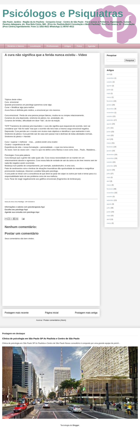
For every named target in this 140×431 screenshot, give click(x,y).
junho (109, 90)
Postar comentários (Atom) (54, 320)
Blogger (76, 425)
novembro (110, 78)
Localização (35, 46)
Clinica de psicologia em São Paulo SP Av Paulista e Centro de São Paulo (40, 338)
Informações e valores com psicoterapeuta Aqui (25, 207)
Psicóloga (21, 201)
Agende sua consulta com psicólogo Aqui (22, 212)
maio (108, 93)
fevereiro (110, 101)
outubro (109, 82)
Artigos (67, 46)
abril (108, 74)
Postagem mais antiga (86, 312)
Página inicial (51, 312)
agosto (109, 86)
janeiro (109, 105)
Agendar (92, 46)
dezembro (110, 109)
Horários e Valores (16, 46)
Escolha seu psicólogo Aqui (16, 209)
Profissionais (52, 46)
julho (108, 128)
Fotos (79, 46)
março (109, 97)
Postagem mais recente (17, 312)
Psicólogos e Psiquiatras (62, 13)
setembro (110, 120)
